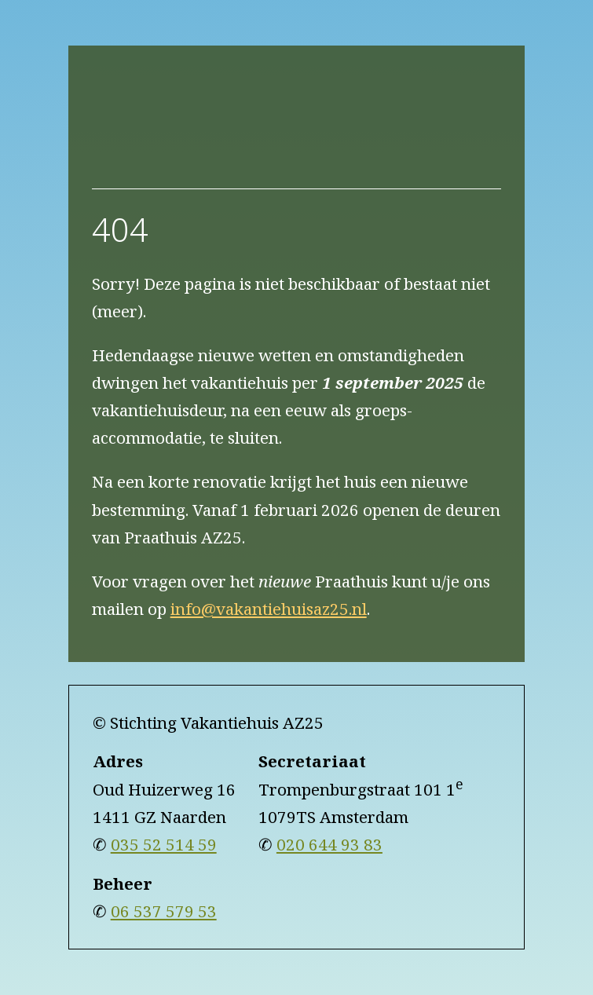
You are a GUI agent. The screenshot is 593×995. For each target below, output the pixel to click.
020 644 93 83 (329, 844)
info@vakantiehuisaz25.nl (268, 609)
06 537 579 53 (164, 911)
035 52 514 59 (164, 844)
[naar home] (297, 129)
